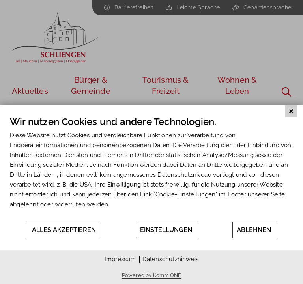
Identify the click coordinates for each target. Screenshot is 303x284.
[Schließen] (291, 111)
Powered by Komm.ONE (151, 275)
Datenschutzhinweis (170, 259)
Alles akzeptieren (64, 230)
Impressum (120, 259)
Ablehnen (254, 230)
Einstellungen (166, 230)
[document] (151, 168)
